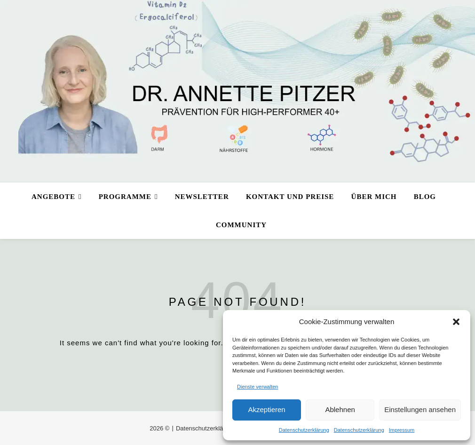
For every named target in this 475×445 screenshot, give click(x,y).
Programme (125, 196)
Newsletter (202, 196)
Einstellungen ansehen (420, 409)
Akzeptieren (266, 409)
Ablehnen (340, 409)
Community (241, 225)
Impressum (401, 430)
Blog (425, 196)
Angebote (53, 196)
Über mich (374, 196)
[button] (456, 321)
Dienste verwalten (257, 386)
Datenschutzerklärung (304, 430)
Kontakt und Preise (290, 196)
